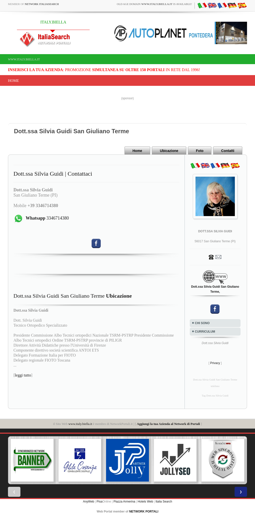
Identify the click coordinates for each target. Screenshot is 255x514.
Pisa (99, 501)
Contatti (227, 151)
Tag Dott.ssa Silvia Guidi (215, 395)
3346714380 (47, 218)
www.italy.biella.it (24, 59)
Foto (199, 151)
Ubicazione (169, 151)
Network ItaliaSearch (42, 3)
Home (13, 81)
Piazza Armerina (124, 501)
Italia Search (163, 501)
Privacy (215, 363)
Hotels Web (145, 501)
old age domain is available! (154, 3)
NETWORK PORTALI (143, 511)
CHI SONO (202, 323)
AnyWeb (88, 501)
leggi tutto (23, 375)
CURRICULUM (205, 331)
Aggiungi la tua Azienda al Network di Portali (168, 424)
